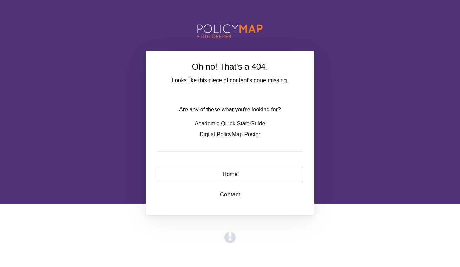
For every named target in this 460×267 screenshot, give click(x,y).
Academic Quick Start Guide (230, 123)
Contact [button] (230, 194)
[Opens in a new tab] (230, 241)
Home (230, 174)
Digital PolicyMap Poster (229, 134)
